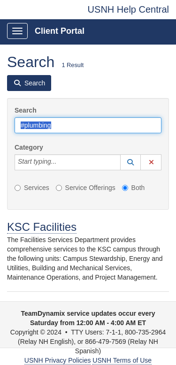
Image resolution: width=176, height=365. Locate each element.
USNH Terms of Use (122, 360)
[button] (130, 162)
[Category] (61, 162)
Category (29, 147)
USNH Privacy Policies (57, 360)
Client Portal (59, 31)
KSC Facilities (42, 227)
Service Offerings (85, 187)
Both (133, 187)
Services (32, 187)
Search (26, 110)
